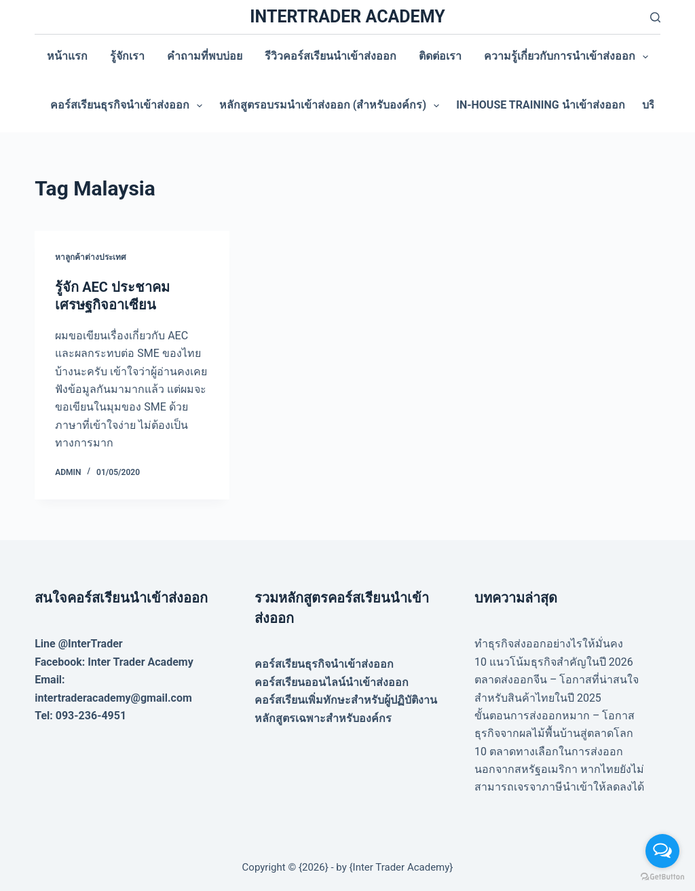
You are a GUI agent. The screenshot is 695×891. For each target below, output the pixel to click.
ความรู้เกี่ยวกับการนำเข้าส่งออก (569, 57)
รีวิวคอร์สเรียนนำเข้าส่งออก (330, 56)
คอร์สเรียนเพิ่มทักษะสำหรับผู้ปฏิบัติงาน (346, 700)
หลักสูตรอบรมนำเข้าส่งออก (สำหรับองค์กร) (332, 106)
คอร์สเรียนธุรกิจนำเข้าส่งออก (129, 106)
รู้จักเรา (127, 56)
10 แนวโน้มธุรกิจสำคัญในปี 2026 (553, 662)
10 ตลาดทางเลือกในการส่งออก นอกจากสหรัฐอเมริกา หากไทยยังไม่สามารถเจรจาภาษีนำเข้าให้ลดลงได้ (559, 769)
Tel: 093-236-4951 (80, 715)
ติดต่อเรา (440, 56)
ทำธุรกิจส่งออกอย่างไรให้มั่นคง (548, 643)
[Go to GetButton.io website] (662, 877)
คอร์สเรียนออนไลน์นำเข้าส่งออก (332, 682)
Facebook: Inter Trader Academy (114, 662)
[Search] (655, 17)
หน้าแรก (67, 56)
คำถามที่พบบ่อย (204, 56)
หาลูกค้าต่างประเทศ (90, 257)
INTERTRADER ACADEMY (347, 16)
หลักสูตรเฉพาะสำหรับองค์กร (323, 718)
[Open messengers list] (662, 851)
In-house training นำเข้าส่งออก (540, 104)
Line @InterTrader (78, 643)
